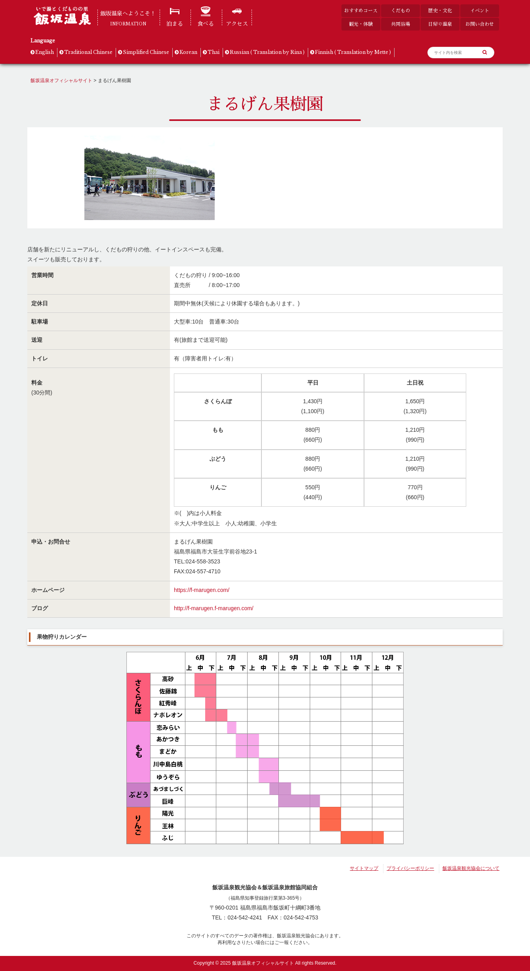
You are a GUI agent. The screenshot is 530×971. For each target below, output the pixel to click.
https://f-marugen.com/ (201, 590)
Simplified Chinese (146, 52)
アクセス (237, 23)
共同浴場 (400, 24)
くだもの (400, 10)
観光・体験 (361, 24)
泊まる (174, 23)
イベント (479, 10)
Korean (188, 52)
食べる (205, 23)
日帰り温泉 (440, 24)
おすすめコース (360, 10)
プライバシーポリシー (410, 868)
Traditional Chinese (88, 52)
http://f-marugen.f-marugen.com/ (214, 608)
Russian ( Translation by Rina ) (267, 52)
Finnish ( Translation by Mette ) (353, 52)
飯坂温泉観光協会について (470, 868)
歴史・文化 (440, 10)
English (44, 52)
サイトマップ (364, 868)
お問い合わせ (479, 24)
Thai (213, 52)
